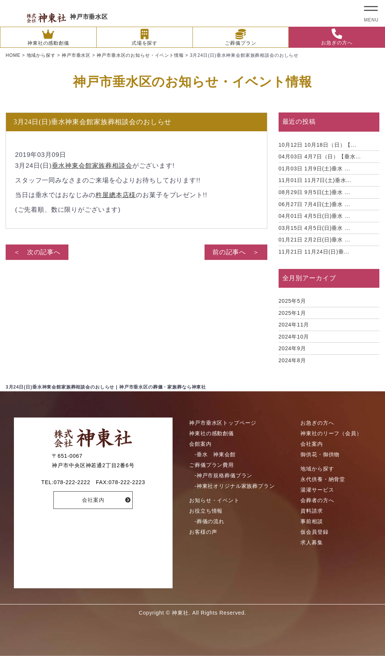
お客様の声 (203, 532)
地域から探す (317, 469)
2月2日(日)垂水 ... (314, 240)
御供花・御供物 (320, 454)
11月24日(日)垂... (314, 252)
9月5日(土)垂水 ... (314, 192)
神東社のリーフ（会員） (331, 433)
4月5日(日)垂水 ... (314, 216)
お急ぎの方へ (337, 37)
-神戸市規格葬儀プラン (223, 475)
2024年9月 (292, 348)
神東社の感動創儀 (48, 37)
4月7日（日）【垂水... (320, 156)
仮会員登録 (314, 532)
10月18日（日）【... (317, 145)
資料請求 (311, 511)
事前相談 (311, 521)
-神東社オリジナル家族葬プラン (234, 486)
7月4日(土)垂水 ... (314, 204)
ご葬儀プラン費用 (211, 465)
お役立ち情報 (206, 511)
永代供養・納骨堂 (322, 479)
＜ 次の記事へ (37, 252)
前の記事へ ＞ (235, 252)
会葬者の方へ (317, 500)
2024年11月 (294, 325)
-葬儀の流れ (209, 521)
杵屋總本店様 (115, 195)
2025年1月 (292, 313)
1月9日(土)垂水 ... (314, 169)
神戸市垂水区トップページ (222, 423)
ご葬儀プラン (240, 37)
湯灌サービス (317, 490)
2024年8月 (292, 360)
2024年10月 (294, 337)
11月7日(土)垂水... (315, 180)
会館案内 (200, 444)
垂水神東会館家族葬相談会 (92, 165)
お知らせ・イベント (214, 500)
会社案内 (93, 500)
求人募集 (311, 542)
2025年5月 (292, 301)
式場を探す (144, 37)
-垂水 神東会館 (214, 454)
